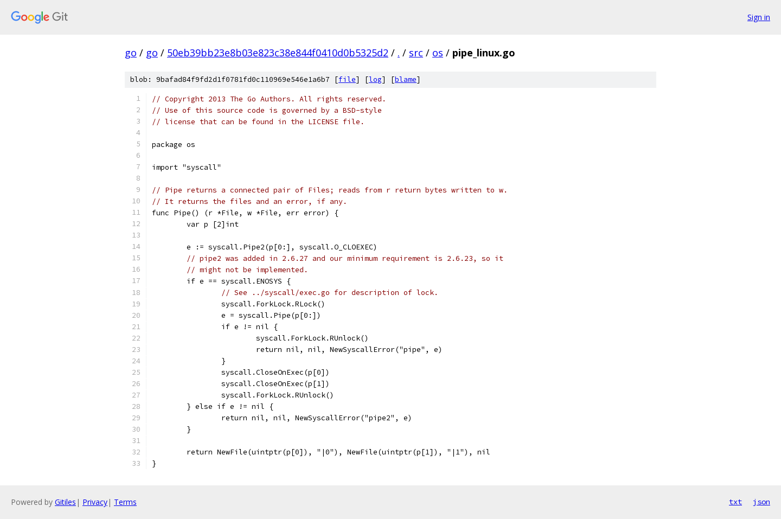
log (375, 79)
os (437, 52)
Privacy (94, 502)
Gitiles (65, 502)
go (131, 52)
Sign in (758, 17)
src (416, 52)
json (761, 502)
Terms (125, 502)
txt (735, 502)
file (347, 79)
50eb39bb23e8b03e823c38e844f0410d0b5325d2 (277, 52)
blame (406, 79)
